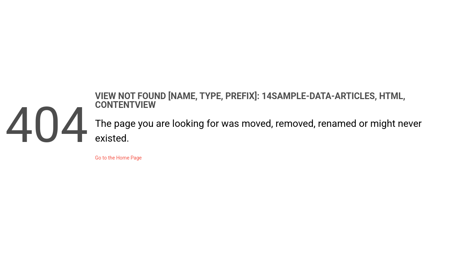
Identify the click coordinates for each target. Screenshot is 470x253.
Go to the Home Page (118, 158)
